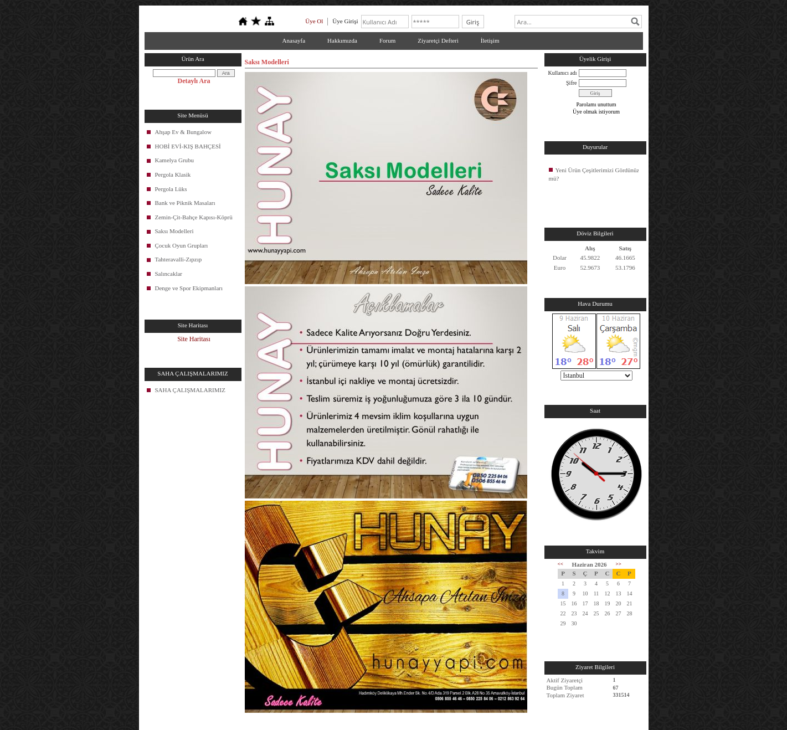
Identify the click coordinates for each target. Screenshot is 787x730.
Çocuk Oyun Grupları (181, 245)
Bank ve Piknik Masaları (185, 202)
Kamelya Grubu (174, 160)
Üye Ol (314, 21)
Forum (387, 40)
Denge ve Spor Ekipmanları (189, 288)
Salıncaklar (168, 273)
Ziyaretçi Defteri (438, 40)
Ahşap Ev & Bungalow (183, 131)
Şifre (571, 83)
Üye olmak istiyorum (596, 112)
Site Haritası (193, 339)
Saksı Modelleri (174, 231)
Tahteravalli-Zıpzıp (178, 259)
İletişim (490, 40)
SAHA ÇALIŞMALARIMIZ (190, 390)
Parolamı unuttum (596, 104)
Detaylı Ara (194, 81)
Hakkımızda (342, 40)
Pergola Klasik (173, 174)
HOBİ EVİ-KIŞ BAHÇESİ (188, 146)
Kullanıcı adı (562, 73)
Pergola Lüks (171, 189)
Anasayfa (294, 40)
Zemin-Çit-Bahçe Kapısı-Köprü (194, 217)
